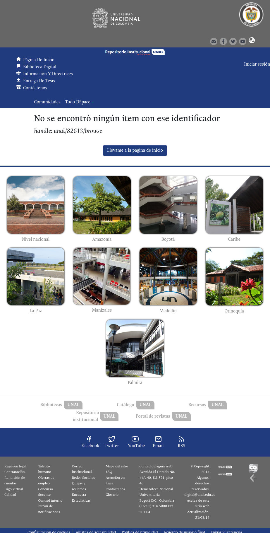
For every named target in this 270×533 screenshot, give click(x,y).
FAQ (109, 471)
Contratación (14, 471)
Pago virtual (13, 489)
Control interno (50, 500)
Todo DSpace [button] (77, 102)
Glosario (112, 494)
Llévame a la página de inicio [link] (135, 150)
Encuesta (79, 494)
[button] (251, 41)
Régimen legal (15, 466)
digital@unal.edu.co (199, 494)
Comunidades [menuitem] (47, 102)
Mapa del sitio (117, 466)
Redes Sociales (83, 477)
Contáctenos (115, 489)
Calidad (10, 494)
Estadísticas (81, 500)
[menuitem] (79, 102)
